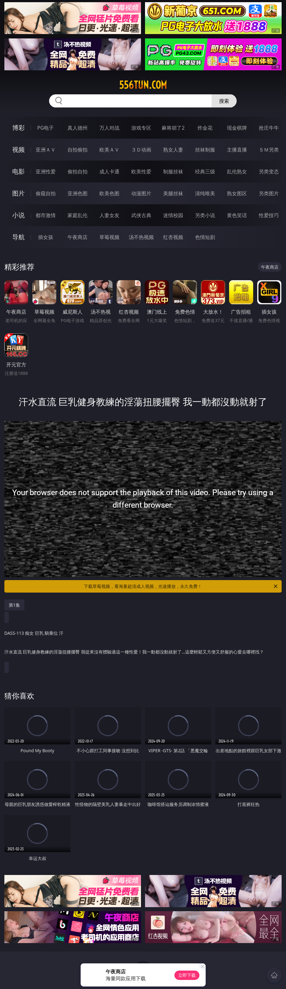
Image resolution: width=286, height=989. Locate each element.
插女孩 (45, 237)
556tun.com (143, 85)
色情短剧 (205, 237)
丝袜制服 (205, 149)
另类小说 (205, 215)
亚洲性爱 (46, 171)
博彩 (18, 127)
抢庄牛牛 (269, 127)
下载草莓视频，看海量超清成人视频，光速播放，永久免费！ (181, 586)
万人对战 (109, 127)
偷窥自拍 (46, 193)
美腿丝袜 (173, 193)
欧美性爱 (141, 171)
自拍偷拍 (78, 149)
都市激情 (46, 215)
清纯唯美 (205, 193)
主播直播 (237, 149)
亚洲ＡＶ (46, 149)
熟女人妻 (173, 149)
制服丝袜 (173, 171)
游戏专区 (141, 127)
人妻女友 (109, 215)
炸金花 (205, 127)
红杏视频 (173, 237)
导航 (18, 237)
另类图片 (269, 193)
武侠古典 (141, 215)
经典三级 (205, 171)
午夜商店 (78, 237)
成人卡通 (109, 171)
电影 (18, 171)
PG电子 (45, 127)
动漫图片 (141, 193)
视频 (18, 149)
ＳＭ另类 (269, 149)
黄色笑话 (237, 215)
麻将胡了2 (173, 127)
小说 (18, 215)
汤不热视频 (141, 237)
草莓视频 (109, 237)
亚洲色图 (78, 193)
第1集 (14, 605)
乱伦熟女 (237, 171)
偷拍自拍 (78, 171)
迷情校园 (173, 215)
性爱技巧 (269, 215)
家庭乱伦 (78, 215)
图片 (18, 193)
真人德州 (78, 127)
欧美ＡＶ (109, 149)
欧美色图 (109, 193)
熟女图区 (237, 193)
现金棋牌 (237, 127)
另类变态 (269, 171)
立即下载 (187, 975)
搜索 (224, 100)
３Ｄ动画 (141, 149)
